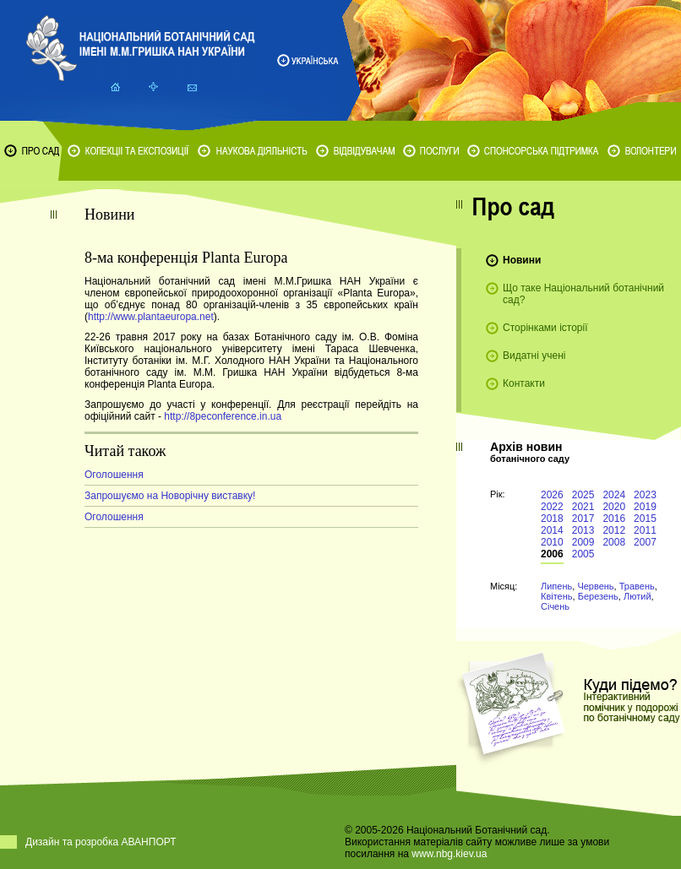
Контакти (524, 383)
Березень (598, 596)
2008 (613, 542)
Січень (555, 606)
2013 (583, 530)
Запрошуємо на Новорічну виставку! (169, 496)
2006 (552, 554)
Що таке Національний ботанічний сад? (583, 294)
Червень (595, 586)
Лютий (637, 596)
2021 (583, 507)
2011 (645, 530)
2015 (645, 518)
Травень (637, 586)
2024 (613, 495)
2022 (552, 507)
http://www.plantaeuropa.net (151, 317)
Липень (556, 586)
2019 (645, 507)
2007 (645, 542)
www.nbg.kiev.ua (449, 854)
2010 (552, 542)
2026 (552, 495)
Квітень (557, 596)
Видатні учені (534, 355)
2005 (583, 554)
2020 (613, 507)
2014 (552, 530)
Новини (522, 260)
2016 (613, 518)
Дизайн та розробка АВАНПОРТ (101, 842)
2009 (583, 542)
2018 (552, 518)
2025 (583, 495)
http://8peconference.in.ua (222, 416)
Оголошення (114, 475)
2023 (645, 495)
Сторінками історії (545, 328)
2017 (583, 518)
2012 (613, 530)
